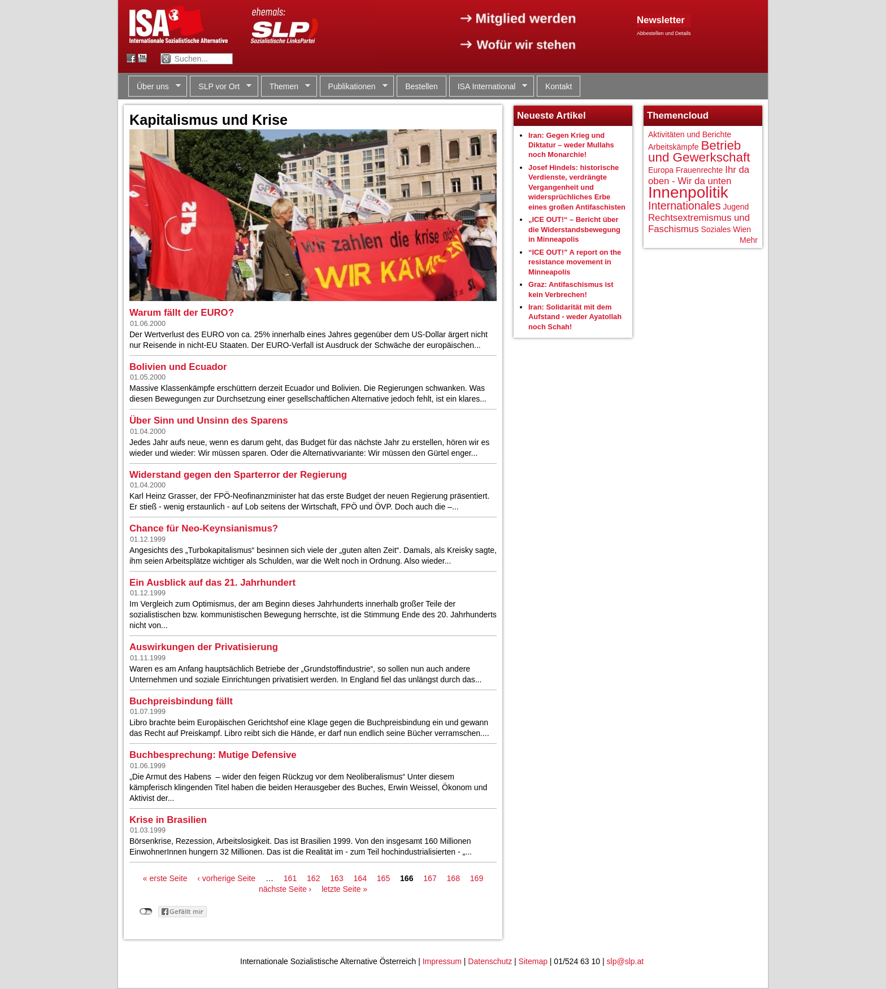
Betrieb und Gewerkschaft (699, 151)
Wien (742, 229)
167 (429, 878)
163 (336, 878)
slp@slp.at (625, 961)
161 (290, 878)
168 (453, 878)
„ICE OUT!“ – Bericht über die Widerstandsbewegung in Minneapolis (574, 229)
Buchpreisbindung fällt (181, 701)
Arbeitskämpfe (673, 146)
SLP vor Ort (220, 87)
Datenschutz (490, 961)
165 (383, 878)
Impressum (442, 961)
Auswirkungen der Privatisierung (203, 647)
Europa (661, 170)
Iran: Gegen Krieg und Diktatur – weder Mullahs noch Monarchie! (571, 145)
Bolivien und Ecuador (178, 366)
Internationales (684, 205)
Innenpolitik (688, 192)
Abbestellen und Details (664, 33)
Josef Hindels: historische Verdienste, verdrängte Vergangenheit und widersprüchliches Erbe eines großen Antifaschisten (577, 187)
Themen (285, 87)
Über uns (154, 87)
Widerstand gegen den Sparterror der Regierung (238, 474)
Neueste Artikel (551, 115)
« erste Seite (165, 878)
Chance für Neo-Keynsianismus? (203, 528)
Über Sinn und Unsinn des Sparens (208, 420)
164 (360, 878)
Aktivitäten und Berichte (689, 134)
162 (313, 878)
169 (476, 878)
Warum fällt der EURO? (181, 312)
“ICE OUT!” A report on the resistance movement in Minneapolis (574, 262)
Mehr (749, 240)
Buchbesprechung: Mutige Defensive (213, 755)
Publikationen (354, 87)
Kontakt (558, 86)
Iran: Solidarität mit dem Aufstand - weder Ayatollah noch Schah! (575, 317)
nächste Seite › (285, 889)
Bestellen (421, 86)
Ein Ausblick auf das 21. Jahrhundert (212, 582)
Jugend (736, 206)
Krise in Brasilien (168, 819)
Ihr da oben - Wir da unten (698, 175)
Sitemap (533, 961)
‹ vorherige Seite (226, 878)
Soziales (716, 229)
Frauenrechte (699, 170)
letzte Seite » (344, 889)
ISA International (488, 87)
